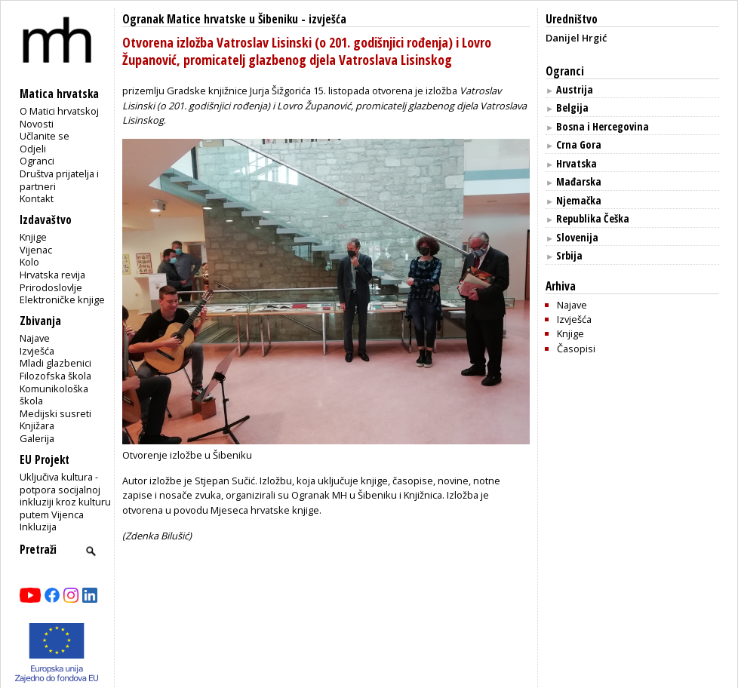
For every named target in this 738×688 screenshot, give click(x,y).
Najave (35, 338)
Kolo (29, 262)
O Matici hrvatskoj (59, 111)
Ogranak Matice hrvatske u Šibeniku (210, 19)
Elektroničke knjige (62, 299)
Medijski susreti (55, 413)
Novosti (37, 124)
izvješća (327, 19)
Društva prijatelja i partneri (59, 180)
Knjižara (37, 425)
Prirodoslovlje (51, 287)
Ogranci (37, 160)
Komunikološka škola (54, 395)
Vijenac (36, 249)
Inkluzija (38, 526)
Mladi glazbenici (55, 363)
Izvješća (37, 351)
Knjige (33, 237)
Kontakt (37, 198)
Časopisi (576, 348)
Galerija (37, 438)
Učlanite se (44, 136)
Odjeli (33, 148)
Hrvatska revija (52, 274)
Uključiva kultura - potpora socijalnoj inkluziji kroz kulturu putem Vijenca (65, 495)
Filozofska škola (55, 375)
